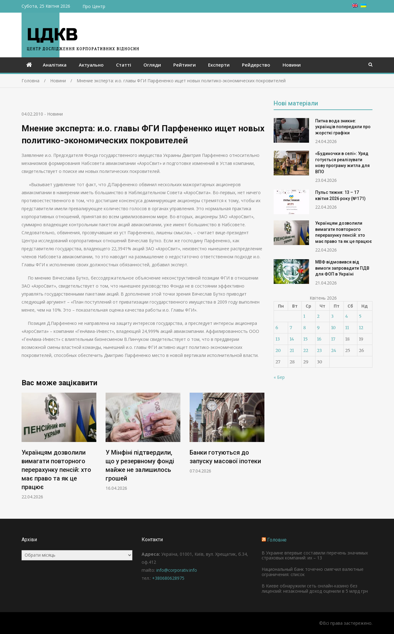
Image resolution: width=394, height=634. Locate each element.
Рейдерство (256, 65)
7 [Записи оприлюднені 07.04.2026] (291, 327)
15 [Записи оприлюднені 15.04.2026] (305, 339)
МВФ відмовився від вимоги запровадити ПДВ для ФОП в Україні (342, 268)
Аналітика (54, 65)
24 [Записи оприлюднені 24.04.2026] (333, 350)
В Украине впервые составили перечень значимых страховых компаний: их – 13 (315, 555)
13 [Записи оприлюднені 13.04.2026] (277, 339)
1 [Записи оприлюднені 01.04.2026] (304, 316)
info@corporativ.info (176, 570)
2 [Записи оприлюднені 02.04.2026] (318, 316)
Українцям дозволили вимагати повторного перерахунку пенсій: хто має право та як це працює (56, 470)
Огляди (152, 65)
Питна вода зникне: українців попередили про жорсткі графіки (343, 126)
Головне (277, 540)
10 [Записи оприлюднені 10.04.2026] (333, 327)
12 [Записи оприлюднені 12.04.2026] (361, 327)
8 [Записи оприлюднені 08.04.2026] (304, 327)
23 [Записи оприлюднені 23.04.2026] (319, 350)
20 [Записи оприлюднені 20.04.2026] (278, 350)
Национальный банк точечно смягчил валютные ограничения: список (313, 571)
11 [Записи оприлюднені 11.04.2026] (347, 327)
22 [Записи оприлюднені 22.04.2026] (305, 350)
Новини (292, 65)
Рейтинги (184, 65)
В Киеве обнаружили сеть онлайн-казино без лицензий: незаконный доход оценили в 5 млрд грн (315, 588)
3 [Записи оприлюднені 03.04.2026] (332, 316)
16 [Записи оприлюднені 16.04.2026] (319, 339)
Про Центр (93, 6)
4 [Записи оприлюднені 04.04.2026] (346, 316)
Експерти (219, 65)
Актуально (91, 65)
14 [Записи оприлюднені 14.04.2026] (292, 339)
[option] (59, 446)
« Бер (279, 377)
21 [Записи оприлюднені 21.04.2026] (292, 350)
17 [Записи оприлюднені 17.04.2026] (333, 339)
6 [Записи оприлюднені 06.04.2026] (276, 327)
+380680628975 (168, 578)
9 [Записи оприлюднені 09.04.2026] (318, 327)
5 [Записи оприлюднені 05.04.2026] (360, 316)
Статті (123, 65)
